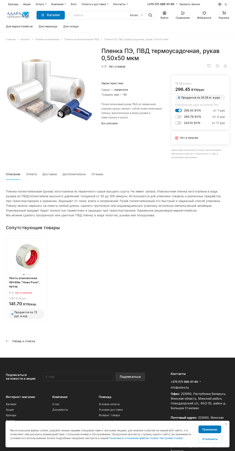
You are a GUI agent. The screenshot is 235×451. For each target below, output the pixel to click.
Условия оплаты (109, 404)
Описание (13, 174)
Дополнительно (74, 174)
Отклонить (210, 439)
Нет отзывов (117, 66)
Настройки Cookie (171, 438)
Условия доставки (111, 409)
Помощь (105, 397)
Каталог (11, 404)
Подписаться (130, 377)
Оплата (31, 174)
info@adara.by (180, 387)
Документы (60, 409)
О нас (56, 404)
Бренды (11, 415)
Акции (10, 409)
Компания (59, 397)
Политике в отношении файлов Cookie (133, 438)
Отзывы (97, 174)
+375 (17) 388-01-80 (160, 4)
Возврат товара (109, 415)
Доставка (49, 174)
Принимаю (209, 429)
